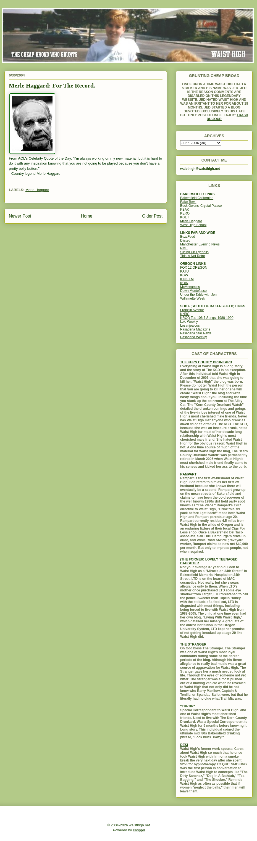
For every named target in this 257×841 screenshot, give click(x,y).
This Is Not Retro (192, 256)
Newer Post (20, 216)
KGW (184, 275)
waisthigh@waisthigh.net (200, 169)
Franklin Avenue (192, 310)
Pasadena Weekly (193, 337)
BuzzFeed (187, 237)
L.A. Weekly (189, 322)
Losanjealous (190, 325)
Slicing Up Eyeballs (194, 252)
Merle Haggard (37, 190)
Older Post (152, 216)
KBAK (184, 209)
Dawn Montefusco (193, 291)
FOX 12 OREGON (193, 267)
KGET (184, 217)
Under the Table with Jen (198, 295)
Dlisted (185, 240)
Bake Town (188, 202)
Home (87, 216)
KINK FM (187, 279)
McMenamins (190, 287)
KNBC (184, 314)
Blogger (139, 830)
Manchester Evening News (200, 244)
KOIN (184, 283)
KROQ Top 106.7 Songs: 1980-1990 (207, 318)
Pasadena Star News (195, 333)
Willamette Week (192, 298)
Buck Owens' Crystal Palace (201, 206)
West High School (193, 225)
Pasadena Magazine (195, 329)
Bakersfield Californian (196, 198)
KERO (185, 213)
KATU (184, 271)
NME (184, 248)
